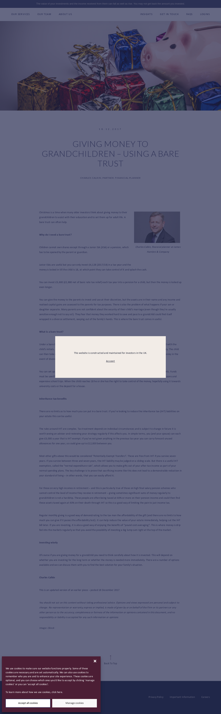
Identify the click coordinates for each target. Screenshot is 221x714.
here (59, 692)
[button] (95, 661)
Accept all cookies (28, 703)
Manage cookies (75, 703)
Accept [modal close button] (110, 361)
